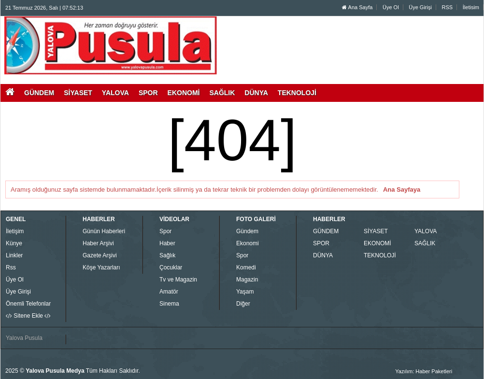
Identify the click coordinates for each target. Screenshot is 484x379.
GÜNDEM (326, 231)
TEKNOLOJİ (380, 255)
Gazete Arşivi (100, 255)
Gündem (247, 231)
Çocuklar (170, 267)
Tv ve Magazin (178, 279)
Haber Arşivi (98, 243)
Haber (167, 243)
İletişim (15, 231)
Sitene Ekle (28, 315)
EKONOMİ (377, 243)
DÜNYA (323, 255)
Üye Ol (391, 7)
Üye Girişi (420, 7)
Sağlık (167, 255)
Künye (14, 243)
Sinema (169, 303)
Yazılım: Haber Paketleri (423, 371)
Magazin (247, 279)
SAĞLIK (424, 243)
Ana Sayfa (357, 7)
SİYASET (376, 231)
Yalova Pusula (24, 338)
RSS (447, 7)
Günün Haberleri (104, 231)
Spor (165, 231)
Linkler (14, 255)
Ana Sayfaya (401, 189)
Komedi (246, 267)
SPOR (321, 243)
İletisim (471, 7)
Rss (11, 267)
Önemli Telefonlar (28, 303)
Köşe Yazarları (101, 267)
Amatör (168, 291)
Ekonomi (247, 243)
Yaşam (245, 291)
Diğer (243, 303)
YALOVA (425, 231)
